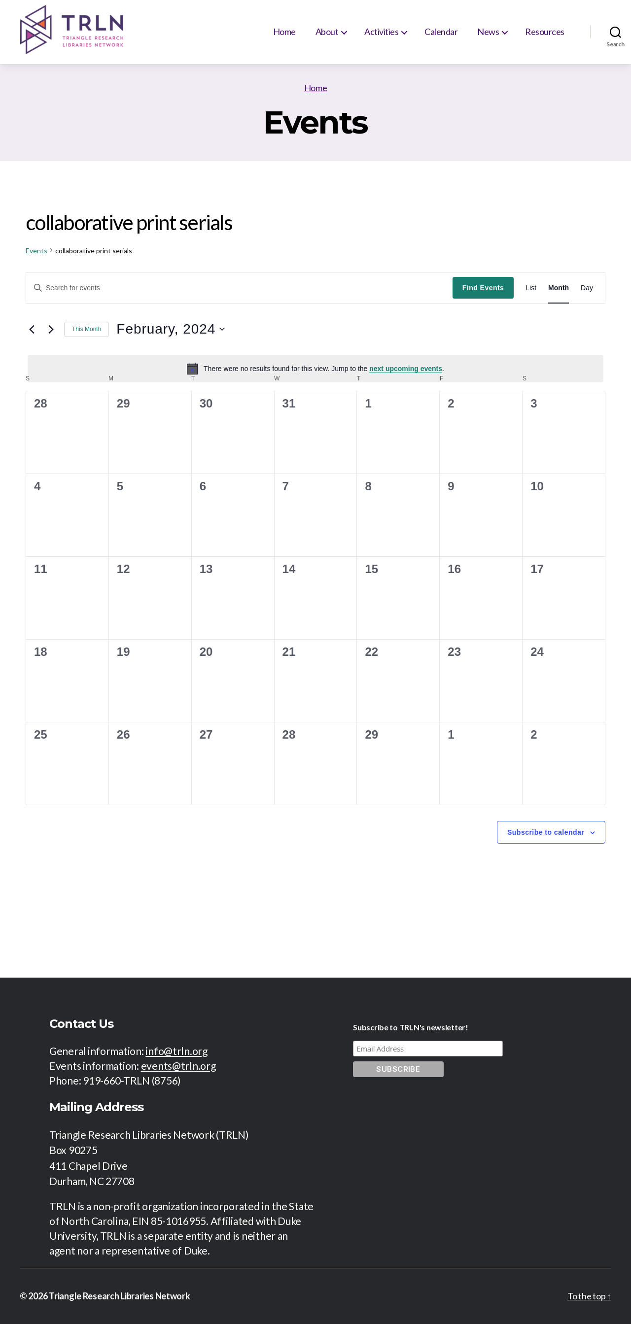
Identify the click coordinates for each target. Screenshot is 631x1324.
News (488, 31)
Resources (544, 31)
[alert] (315, 368)
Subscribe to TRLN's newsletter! (410, 1027)
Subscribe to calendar (545, 832)
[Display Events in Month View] (558, 288)
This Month (86, 329)
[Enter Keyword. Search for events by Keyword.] (239, 288)
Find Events (483, 288)
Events (36, 250)
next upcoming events (405, 369)
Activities (381, 31)
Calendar (440, 31)
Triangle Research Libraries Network (119, 1295)
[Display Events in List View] (531, 288)
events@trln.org (178, 1065)
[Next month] (51, 329)
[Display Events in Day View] (587, 288)
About (327, 31)
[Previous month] (31, 329)
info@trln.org (176, 1051)
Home (284, 31)
